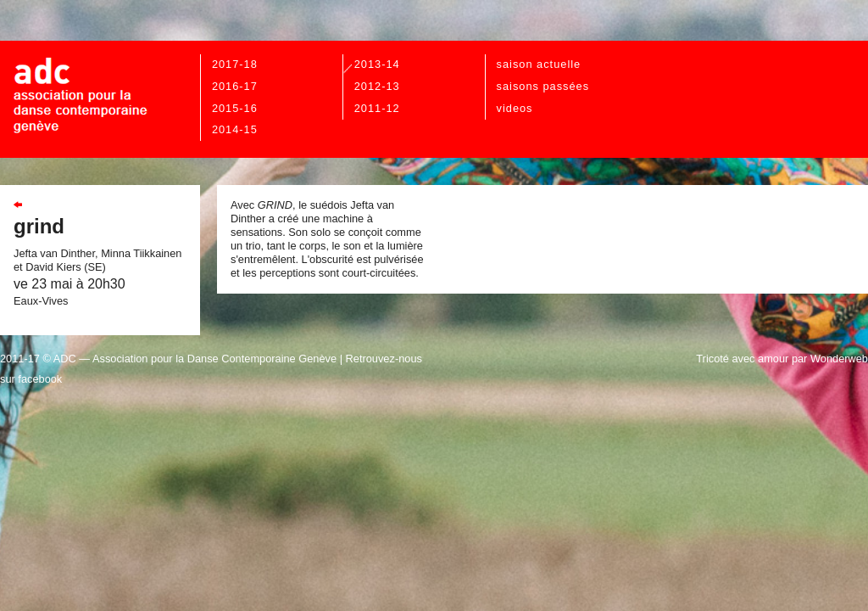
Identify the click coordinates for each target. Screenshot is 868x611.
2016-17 (235, 86)
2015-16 (235, 108)
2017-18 (235, 64)
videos (515, 108)
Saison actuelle (539, 64)
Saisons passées (543, 86)
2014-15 (235, 129)
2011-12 (377, 108)
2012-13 (377, 86)
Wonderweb (839, 358)
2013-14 (377, 64)
